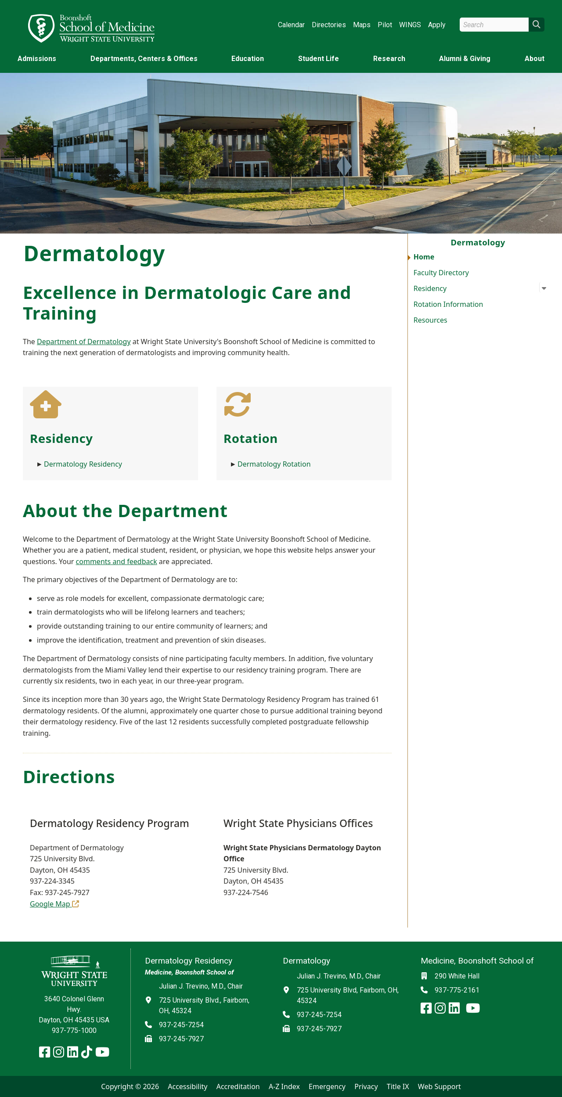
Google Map (54, 904)
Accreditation (238, 1086)
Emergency (327, 1086)
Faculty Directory (441, 272)
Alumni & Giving (464, 58)
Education (247, 58)
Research (389, 58)
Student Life (318, 58)
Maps (362, 25)
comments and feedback (116, 561)
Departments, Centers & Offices (144, 58)
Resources (430, 320)
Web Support (439, 1086)
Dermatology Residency (83, 464)
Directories (329, 25)
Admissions (37, 58)
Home (424, 257)
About (534, 58)
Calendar (291, 25)
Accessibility (187, 1086)
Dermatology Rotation (274, 464)
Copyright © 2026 (130, 1086)
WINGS (410, 25)
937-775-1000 (74, 1030)
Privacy (366, 1086)
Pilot (385, 25)
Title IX (398, 1086)
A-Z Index (284, 1086)
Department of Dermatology (84, 341)
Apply (437, 25)
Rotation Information (448, 304)
